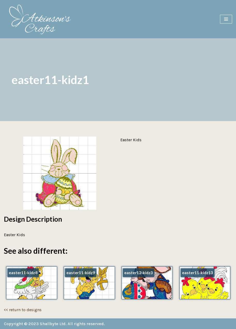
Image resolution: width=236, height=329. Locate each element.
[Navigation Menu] (226, 19)
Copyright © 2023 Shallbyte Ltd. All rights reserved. (54, 323)
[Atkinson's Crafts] (42, 19)
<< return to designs (23, 309)
